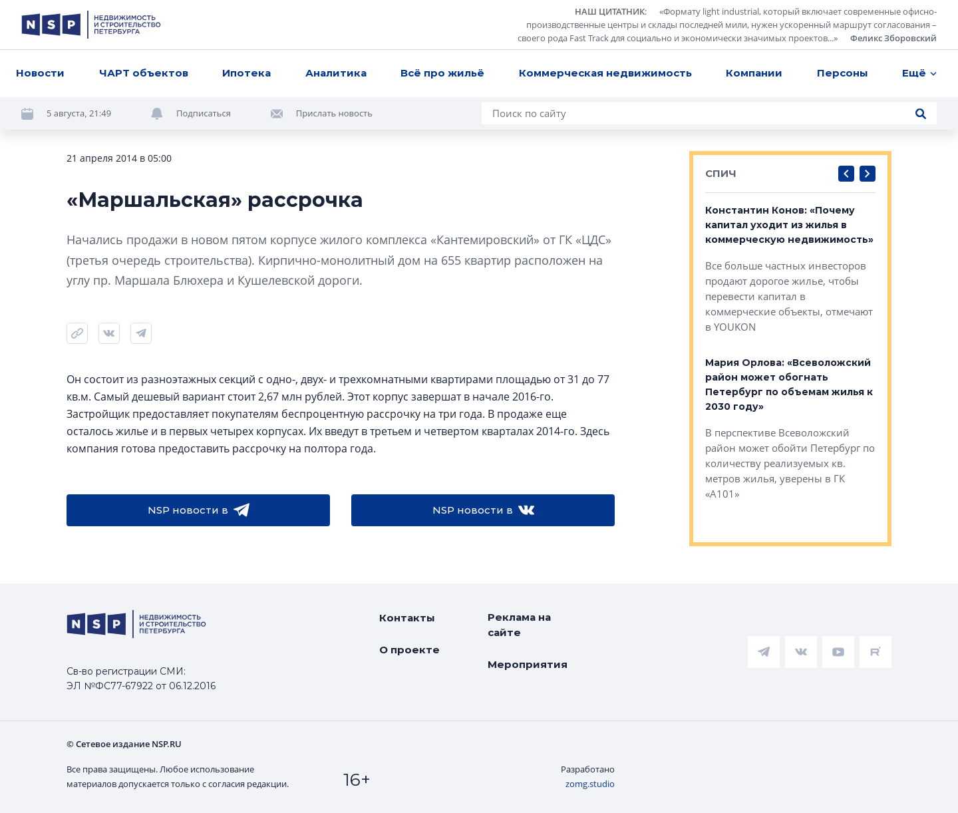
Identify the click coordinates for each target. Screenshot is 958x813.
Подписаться (203, 113)
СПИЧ (720, 173)
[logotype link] (91, 25)
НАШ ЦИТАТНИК (610, 11)
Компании (754, 73)
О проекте (409, 649)
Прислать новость (334, 113)
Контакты (407, 617)
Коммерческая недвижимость (605, 73)
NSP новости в (198, 510)
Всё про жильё (442, 73)
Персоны (842, 73)
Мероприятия (527, 664)
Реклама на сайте (519, 625)
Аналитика (336, 73)
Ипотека (246, 73)
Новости (40, 73)
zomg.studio (590, 784)
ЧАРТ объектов (143, 73)
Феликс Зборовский (893, 38)
